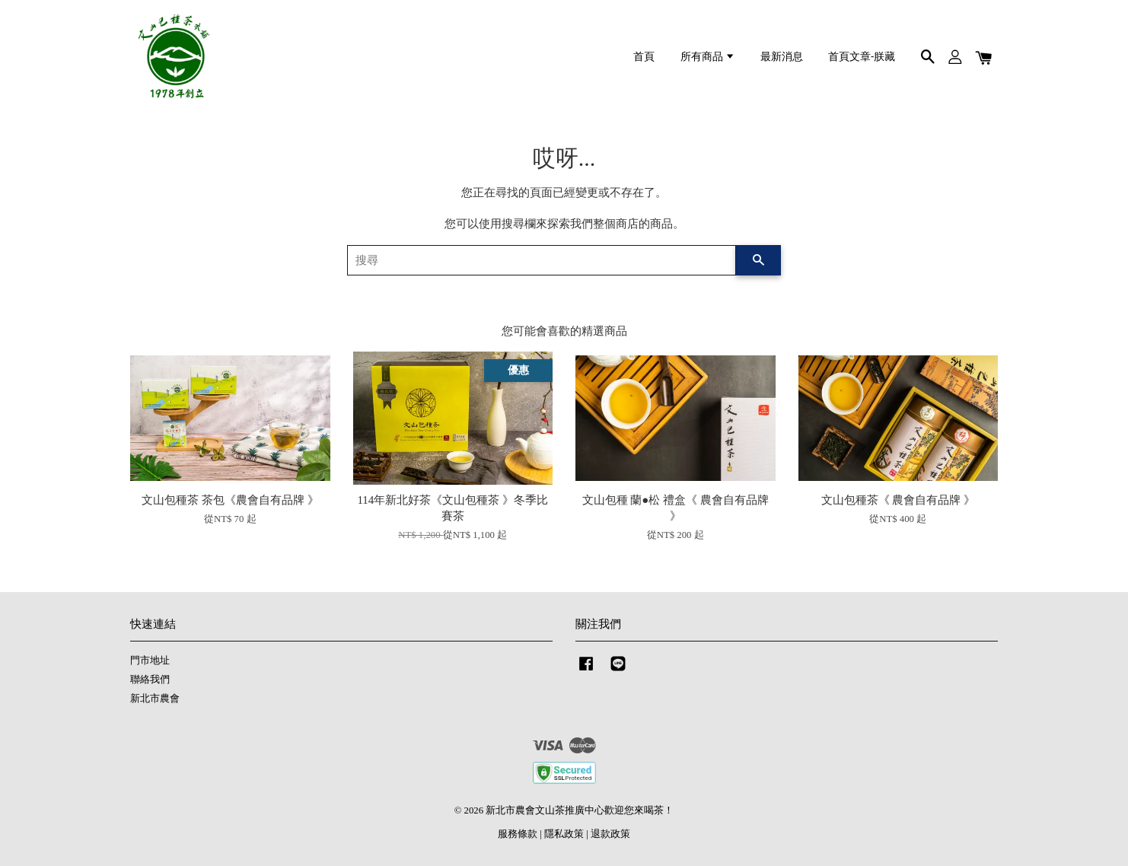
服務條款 (517, 834)
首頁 (644, 56)
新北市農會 (155, 698)
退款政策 (610, 834)
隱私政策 (564, 834)
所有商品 (707, 56)
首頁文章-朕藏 (861, 56)
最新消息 (781, 56)
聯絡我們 (150, 679)
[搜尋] (541, 260)
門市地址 (150, 660)
